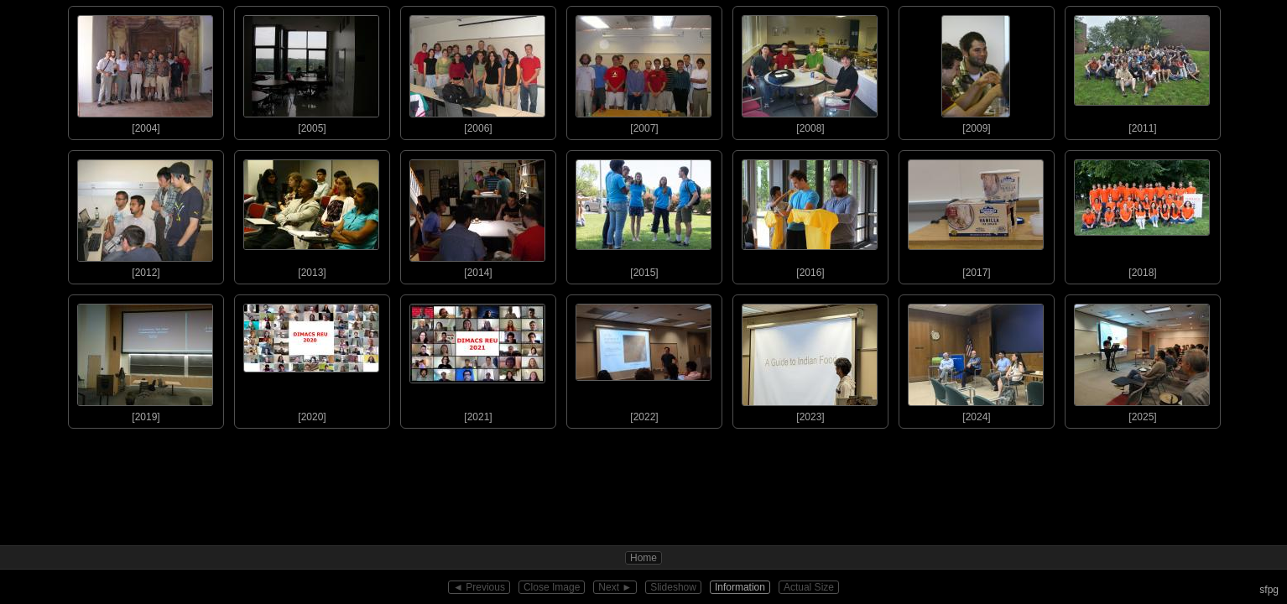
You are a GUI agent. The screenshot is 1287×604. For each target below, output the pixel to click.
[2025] (1142, 359)
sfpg (1269, 590)
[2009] (975, 70)
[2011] (1142, 70)
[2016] (809, 215)
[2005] (311, 70)
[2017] (975, 215)
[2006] (477, 70)
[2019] (145, 359)
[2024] (975, 359)
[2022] (643, 359)
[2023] (809, 359)
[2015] (643, 215)
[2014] (477, 215)
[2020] (311, 359)
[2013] (311, 215)
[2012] (145, 215)
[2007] (643, 70)
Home (643, 558)
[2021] (477, 359)
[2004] (145, 70)
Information (740, 587)
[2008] (809, 70)
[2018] (1142, 215)
